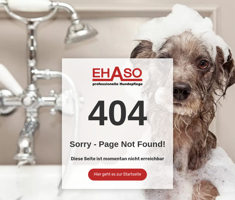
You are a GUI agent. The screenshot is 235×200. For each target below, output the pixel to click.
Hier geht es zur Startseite (117, 174)
